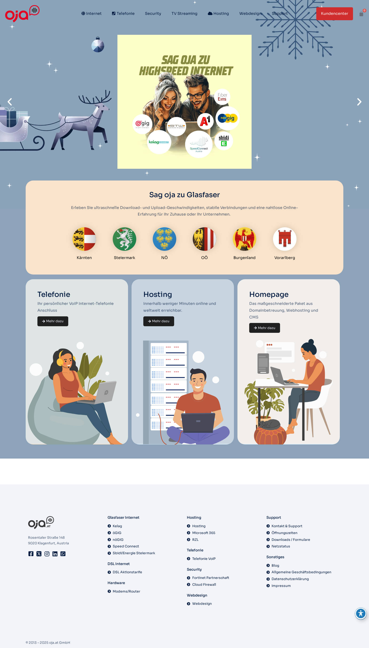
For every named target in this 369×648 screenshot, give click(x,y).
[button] (10, 102)
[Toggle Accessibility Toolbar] (360, 613)
